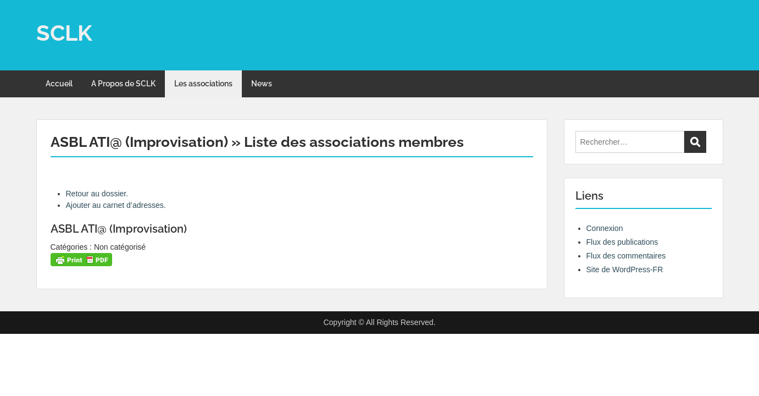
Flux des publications (622, 242)
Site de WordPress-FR (624, 269)
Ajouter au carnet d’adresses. (116, 205)
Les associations (203, 83)
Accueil (59, 83)
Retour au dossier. (97, 193)
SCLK (64, 33)
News (261, 83)
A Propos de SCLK (123, 83)
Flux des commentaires (626, 255)
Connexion (604, 228)
